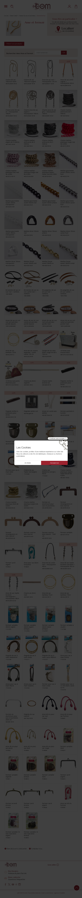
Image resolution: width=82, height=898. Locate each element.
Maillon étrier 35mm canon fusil (67, 232)
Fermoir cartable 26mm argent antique (30, 627)
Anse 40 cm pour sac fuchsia (66, 715)
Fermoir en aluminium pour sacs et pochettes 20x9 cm (12, 717)
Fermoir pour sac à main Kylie (12, 471)
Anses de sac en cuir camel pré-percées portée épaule (31, 322)
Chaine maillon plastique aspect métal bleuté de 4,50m (66, 472)
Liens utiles (53, 865)
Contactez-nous (36, 849)
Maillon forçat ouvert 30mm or (48, 262)
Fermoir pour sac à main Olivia (49, 442)
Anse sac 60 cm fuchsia (65, 804)
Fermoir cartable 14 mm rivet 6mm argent (13, 834)
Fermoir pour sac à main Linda (49, 685)
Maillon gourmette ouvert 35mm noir (30, 202)
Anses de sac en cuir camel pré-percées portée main (67, 322)
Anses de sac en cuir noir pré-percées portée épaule (13, 322)
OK (64, 53)
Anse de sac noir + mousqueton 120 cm (49, 81)
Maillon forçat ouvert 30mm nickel (67, 262)
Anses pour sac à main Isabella (30, 685)
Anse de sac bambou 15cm (47, 594)
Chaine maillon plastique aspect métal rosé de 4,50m (49, 172)
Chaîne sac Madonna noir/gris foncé (49, 472)
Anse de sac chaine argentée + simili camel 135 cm (31, 352)
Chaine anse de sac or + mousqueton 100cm (13, 112)
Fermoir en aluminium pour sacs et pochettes (48, 504)
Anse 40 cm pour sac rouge (48, 747)
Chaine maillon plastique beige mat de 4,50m (31, 172)
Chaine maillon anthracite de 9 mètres (65, 112)
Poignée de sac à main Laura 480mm (49, 656)
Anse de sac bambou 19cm (65, 594)
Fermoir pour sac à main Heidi (67, 442)
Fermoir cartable (12, 442)
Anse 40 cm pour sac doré (30, 747)
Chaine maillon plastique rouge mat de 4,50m (67, 142)
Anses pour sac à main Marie (12, 685)
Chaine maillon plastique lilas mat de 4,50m (12, 172)
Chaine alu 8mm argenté (30, 382)
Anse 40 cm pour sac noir (48, 715)
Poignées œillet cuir (31, 411)
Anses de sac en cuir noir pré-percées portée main (49, 322)
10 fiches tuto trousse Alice (65, 351)
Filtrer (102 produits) (14, 44)
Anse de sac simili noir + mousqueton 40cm (49, 564)
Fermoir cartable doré (66, 747)
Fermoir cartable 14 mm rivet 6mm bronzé (31, 834)
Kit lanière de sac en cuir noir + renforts (13, 291)
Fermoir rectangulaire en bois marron (66, 504)
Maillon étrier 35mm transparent (13, 262)
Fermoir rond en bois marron (30, 533)
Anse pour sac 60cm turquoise (31, 564)
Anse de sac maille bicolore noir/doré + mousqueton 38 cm (67, 564)
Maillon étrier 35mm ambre (49, 232)
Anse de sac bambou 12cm (11, 351)
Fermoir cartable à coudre (67, 626)
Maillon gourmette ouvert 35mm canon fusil (67, 203)
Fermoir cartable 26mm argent (12, 626)
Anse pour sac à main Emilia (66, 656)
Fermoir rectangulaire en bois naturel (12, 534)
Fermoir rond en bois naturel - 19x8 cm (49, 534)
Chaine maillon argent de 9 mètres (12, 141)
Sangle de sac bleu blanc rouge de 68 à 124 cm (49, 352)
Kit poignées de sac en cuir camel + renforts (67, 292)
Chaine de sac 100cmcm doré (11, 81)
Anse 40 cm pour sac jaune (12, 747)
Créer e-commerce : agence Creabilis (53, 893)
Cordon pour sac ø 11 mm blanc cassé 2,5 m (67, 686)
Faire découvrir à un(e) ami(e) (17, 849)
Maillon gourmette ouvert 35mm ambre (49, 202)
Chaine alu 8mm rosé (30, 594)
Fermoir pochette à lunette (67, 412)
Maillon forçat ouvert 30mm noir (30, 262)
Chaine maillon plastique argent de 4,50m (31, 504)
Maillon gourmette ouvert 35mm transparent (12, 233)
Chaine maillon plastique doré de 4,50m (12, 504)
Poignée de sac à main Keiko (30, 656)
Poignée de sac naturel (29, 715)
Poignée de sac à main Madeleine (12, 656)
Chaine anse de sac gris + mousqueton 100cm (49, 112)
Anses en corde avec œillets (49, 412)
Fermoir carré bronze (29, 804)
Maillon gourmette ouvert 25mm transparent (12, 203)
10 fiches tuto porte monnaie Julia (13, 382)
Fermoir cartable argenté (12, 776)
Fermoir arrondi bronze (11, 804)
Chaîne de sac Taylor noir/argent (30, 471)
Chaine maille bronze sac (47, 382)
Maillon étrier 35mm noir (31, 232)
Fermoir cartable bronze (30, 776)
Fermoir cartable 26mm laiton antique (48, 627)
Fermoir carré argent (10, 564)
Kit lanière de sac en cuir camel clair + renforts (31, 292)
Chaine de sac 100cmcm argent (30, 81)
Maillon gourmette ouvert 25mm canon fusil (67, 172)
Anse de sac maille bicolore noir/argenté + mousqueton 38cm (12, 595)
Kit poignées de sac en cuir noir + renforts (49, 292)
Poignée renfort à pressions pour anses (66, 383)
